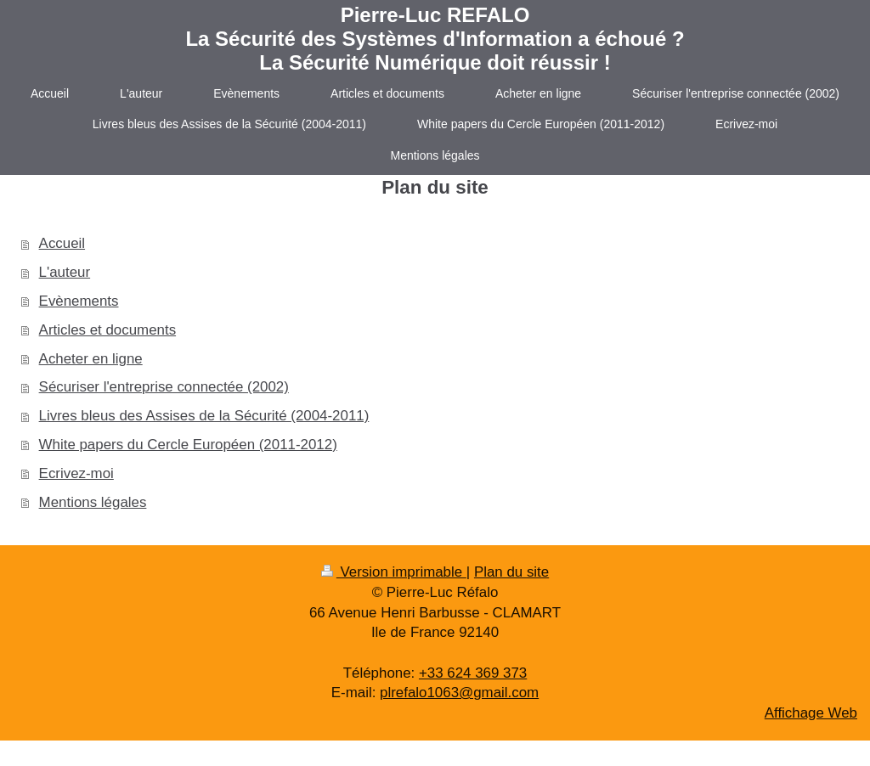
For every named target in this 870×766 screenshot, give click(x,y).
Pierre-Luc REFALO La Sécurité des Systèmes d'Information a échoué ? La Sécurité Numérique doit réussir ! (434, 38)
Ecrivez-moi (76, 473)
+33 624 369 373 (473, 673)
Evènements (79, 301)
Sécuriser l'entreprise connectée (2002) (164, 387)
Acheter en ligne (91, 359)
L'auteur (65, 272)
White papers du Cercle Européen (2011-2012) (188, 445)
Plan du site (511, 572)
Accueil (62, 243)
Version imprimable (393, 572)
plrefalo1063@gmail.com (459, 692)
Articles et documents (107, 330)
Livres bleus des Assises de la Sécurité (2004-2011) (204, 416)
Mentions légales (93, 502)
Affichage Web (811, 713)
